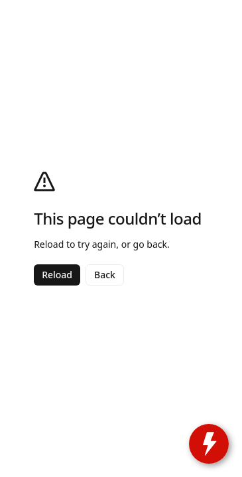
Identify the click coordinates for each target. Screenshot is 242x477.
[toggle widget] (209, 444)
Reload (57, 274)
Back (104, 274)
